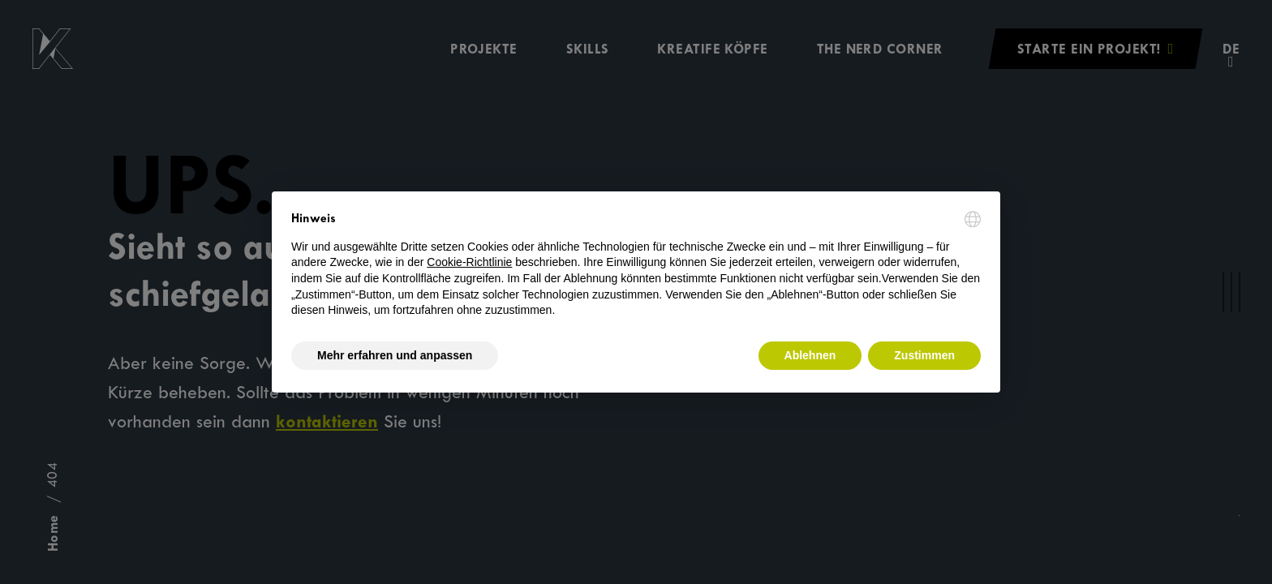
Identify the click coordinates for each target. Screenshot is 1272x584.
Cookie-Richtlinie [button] (469, 262)
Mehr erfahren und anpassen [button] (394, 355)
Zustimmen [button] (924, 355)
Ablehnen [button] (810, 355)
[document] (636, 264)
